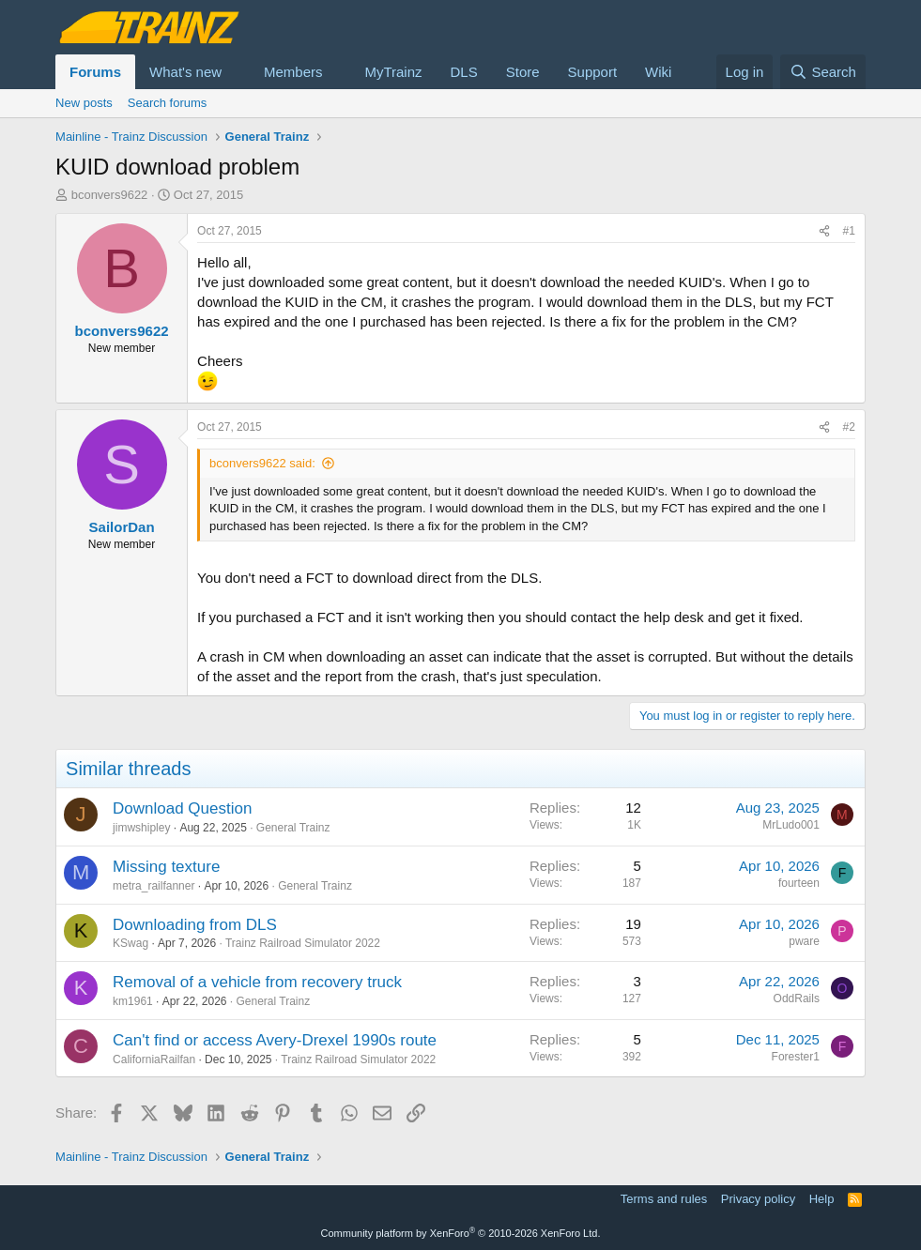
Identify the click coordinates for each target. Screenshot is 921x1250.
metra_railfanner (153, 885)
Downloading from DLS (195, 925)
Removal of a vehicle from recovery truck (257, 982)
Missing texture (166, 867)
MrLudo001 (791, 824)
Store (523, 72)
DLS (464, 72)
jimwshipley (141, 827)
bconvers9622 (109, 195)
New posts (84, 103)
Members (293, 72)
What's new (185, 72)
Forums (95, 72)
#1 (849, 230)
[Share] (824, 231)
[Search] (823, 71)
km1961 (133, 1001)
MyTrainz (393, 72)
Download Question (182, 808)
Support (593, 72)
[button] (236, 71)
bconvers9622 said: (262, 463)
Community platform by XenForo (461, 1233)
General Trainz (293, 827)
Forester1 (796, 1056)
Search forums (167, 103)
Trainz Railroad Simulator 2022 (302, 943)
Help (822, 1199)
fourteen (799, 883)
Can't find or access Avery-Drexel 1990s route (275, 1040)
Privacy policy (758, 1199)
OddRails (797, 998)
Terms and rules (664, 1199)
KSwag (130, 943)
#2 (849, 427)
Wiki (658, 72)
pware (804, 941)
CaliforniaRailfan (154, 1059)
